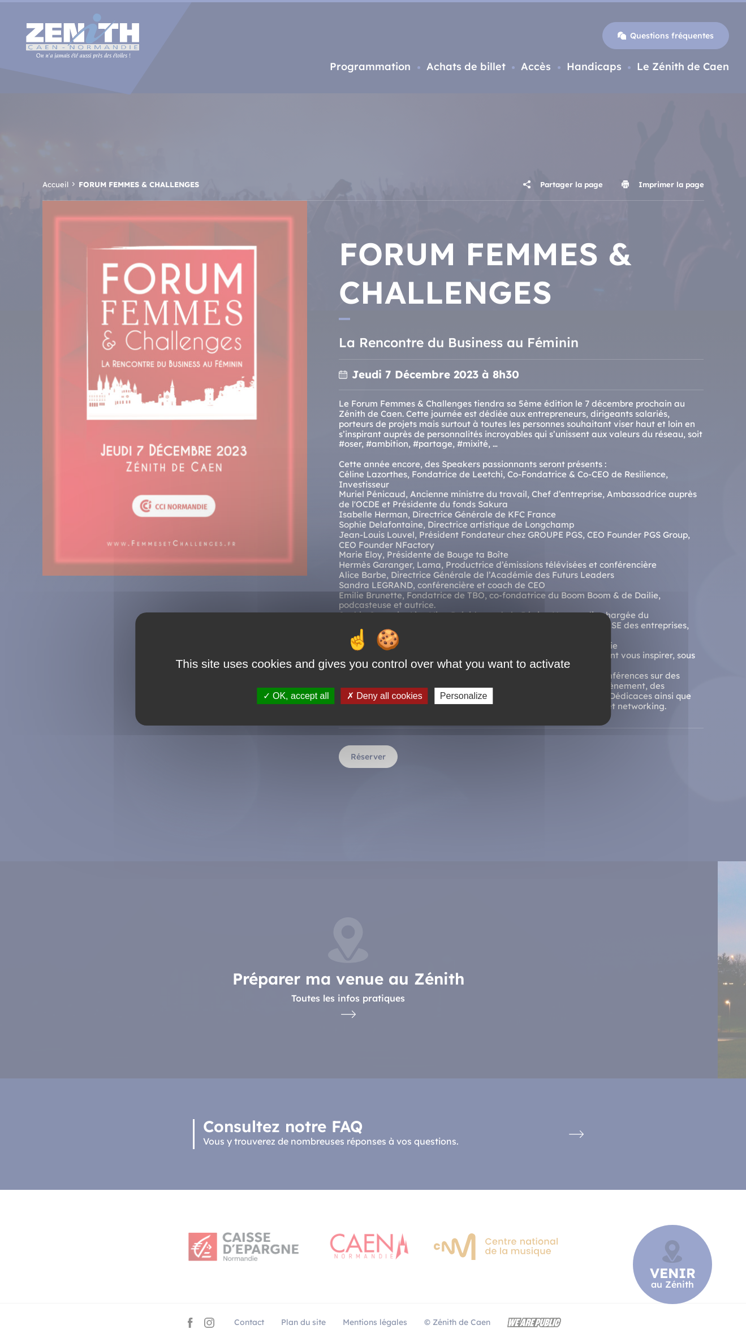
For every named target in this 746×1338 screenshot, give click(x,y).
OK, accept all (296, 696)
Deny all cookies (384, 696)
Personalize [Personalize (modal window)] (464, 696)
